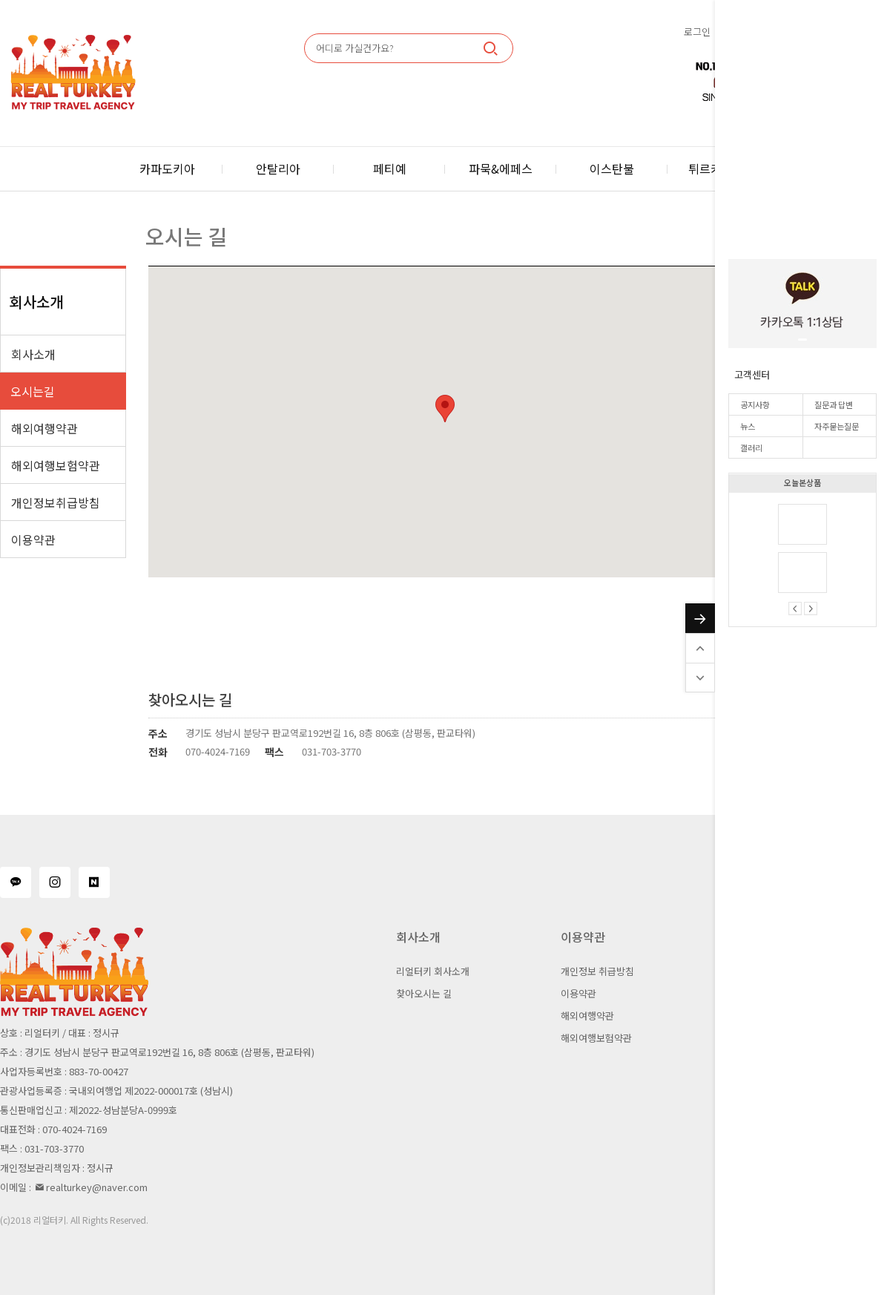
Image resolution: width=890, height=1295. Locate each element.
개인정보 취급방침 (597, 971)
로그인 (697, 31)
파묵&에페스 (501, 168)
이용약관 (33, 539)
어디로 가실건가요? (355, 48)
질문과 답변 (833, 404)
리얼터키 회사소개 (432, 971)
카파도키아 (167, 168)
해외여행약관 (44, 428)
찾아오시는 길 (424, 993)
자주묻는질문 (836, 426)
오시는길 (32, 391)
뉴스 (747, 426)
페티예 (389, 168)
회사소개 (33, 354)
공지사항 (755, 404)
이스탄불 (612, 168)
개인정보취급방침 (55, 502)
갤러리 (751, 447)
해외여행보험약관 (55, 465)
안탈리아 (278, 168)
